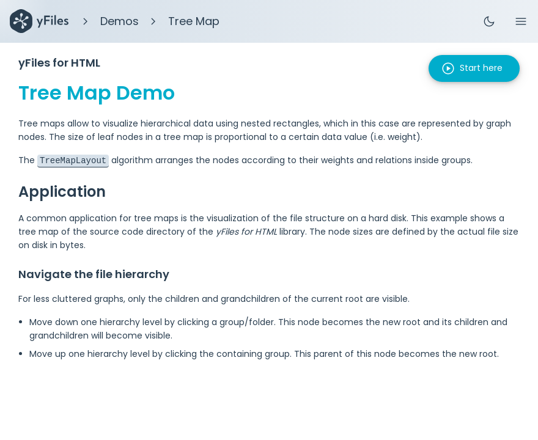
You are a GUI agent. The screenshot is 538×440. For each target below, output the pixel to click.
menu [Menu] (521, 21)
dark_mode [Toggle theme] (489, 21)
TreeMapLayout (73, 160)
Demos (119, 21)
